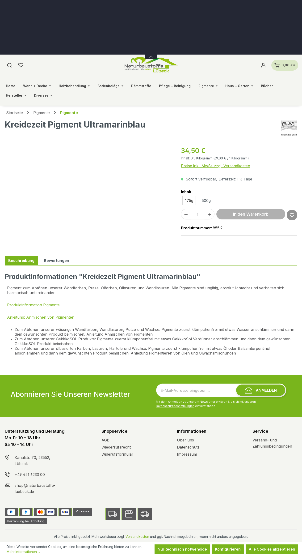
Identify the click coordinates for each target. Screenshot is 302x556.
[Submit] (260, 390)
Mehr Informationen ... (23, 552)
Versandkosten (137, 537)
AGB (105, 440)
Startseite (14, 112)
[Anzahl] (197, 214)
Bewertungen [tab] (56, 260)
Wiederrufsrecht (116, 447)
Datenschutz (188, 447)
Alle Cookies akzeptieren (272, 549)
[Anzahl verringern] (186, 214)
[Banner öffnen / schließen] (151, 53)
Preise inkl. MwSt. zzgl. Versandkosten (215, 165)
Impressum (187, 454)
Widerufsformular (117, 454)
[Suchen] (9, 65)
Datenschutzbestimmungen (175, 406)
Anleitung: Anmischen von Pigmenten (40, 317)
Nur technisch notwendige (182, 549)
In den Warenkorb (250, 214)
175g (189, 200)
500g (206, 200)
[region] (88, 196)
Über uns (185, 440)
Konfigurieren (228, 549)
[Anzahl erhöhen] (209, 214)
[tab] (21, 260)
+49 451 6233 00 (30, 474)
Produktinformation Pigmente (33, 305)
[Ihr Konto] (263, 65)
